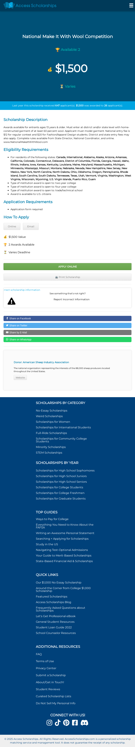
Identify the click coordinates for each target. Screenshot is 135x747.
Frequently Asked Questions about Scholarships (60, 609)
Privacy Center (46, 668)
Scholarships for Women (53, 421)
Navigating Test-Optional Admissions (62, 550)
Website (20, 377)
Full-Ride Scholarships (51, 433)
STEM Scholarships (49, 452)
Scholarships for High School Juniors (61, 476)
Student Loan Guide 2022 (54, 627)
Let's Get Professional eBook (56, 616)
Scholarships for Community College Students (61, 440)
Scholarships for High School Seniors (61, 481)
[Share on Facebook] (67, 318)
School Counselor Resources (56, 633)
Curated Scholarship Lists (53, 696)
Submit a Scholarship (51, 675)
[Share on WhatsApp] (67, 339)
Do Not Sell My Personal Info (55, 703)
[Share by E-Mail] (67, 332)
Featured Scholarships (52, 596)
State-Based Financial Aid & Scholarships (64, 561)
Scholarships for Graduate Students (61, 498)
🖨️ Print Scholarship (67, 277)
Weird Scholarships (49, 416)
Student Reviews (48, 689)
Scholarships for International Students (63, 427)
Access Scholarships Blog (53, 602)
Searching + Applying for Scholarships (62, 538)
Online (12, 226)
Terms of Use (45, 661)
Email (30, 226)
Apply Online (67, 266)
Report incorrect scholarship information (22, 289)
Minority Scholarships (51, 447)
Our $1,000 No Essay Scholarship (58, 582)
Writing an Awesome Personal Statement (65, 533)
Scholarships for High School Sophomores (65, 470)
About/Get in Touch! (50, 682)
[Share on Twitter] (67, 325)
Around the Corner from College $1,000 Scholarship (63, 589)
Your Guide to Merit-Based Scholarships (64, 555)
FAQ (39, 654)
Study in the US (47, 544)
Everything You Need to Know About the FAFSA (65, 526)
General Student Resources (55, 621)
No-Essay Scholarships (51, 410)
